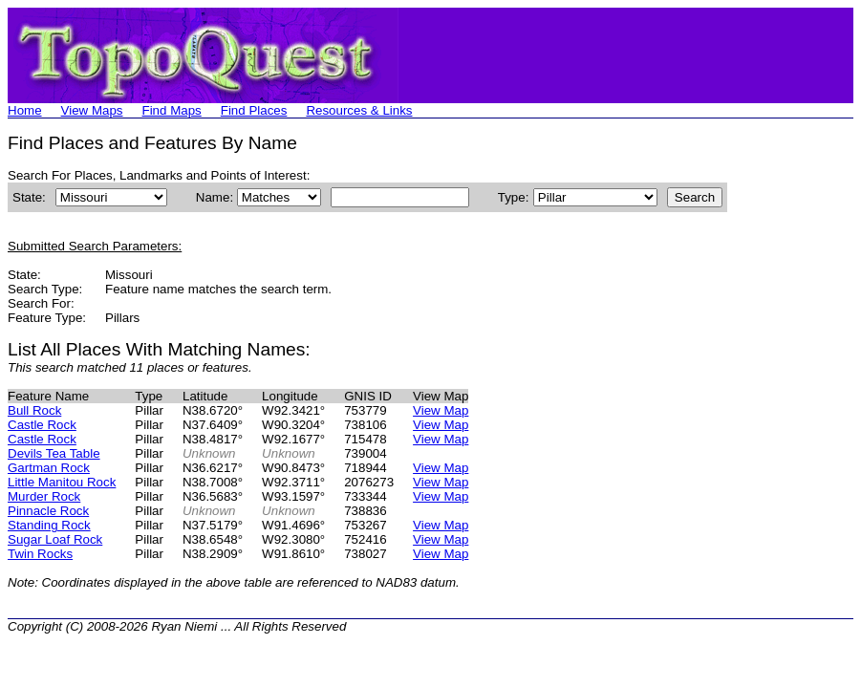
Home (25, 110)
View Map (440, 410)
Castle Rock (42, 425)
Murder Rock (44, 496)
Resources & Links (359, 110)
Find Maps (172, 110)
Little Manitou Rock (62, 482)
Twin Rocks (40, 554)
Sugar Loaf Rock (55, 539)
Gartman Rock (49, 468)
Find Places (254, 110)
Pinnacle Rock (48, 511)
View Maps (92, 110)
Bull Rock (34, 410)
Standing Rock (49, 525)
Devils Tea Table (54, 453)
